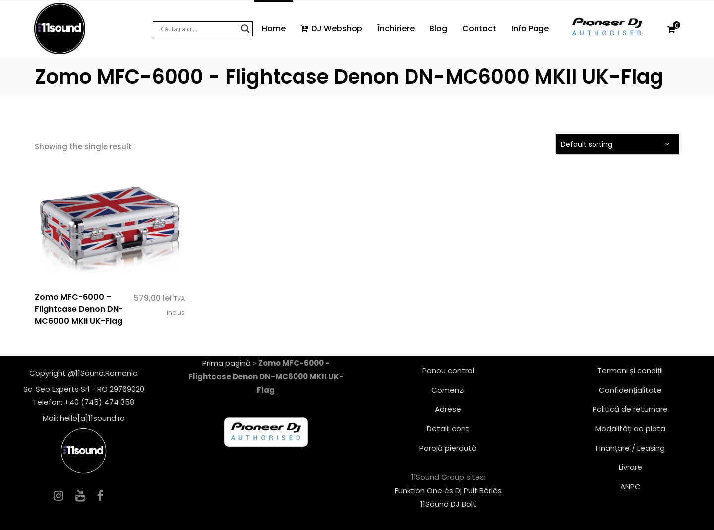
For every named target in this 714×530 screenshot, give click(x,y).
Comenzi (448, 390)
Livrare (630, 467)
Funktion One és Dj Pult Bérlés (448, 490)
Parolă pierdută (447, 448)
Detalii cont (448, 428)
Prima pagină (226, 363)
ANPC (630, 486)
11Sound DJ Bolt (448, 504)
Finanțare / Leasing (630, 448)
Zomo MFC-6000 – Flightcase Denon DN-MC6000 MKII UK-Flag (79, 309)
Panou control (448, 370)
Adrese (448, 409)
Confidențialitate (630, 390)
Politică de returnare (630, 409)
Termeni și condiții (630, 370)
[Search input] (198, 29)
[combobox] (617, 144)
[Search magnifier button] (245, 29)
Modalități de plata (630, 428)
